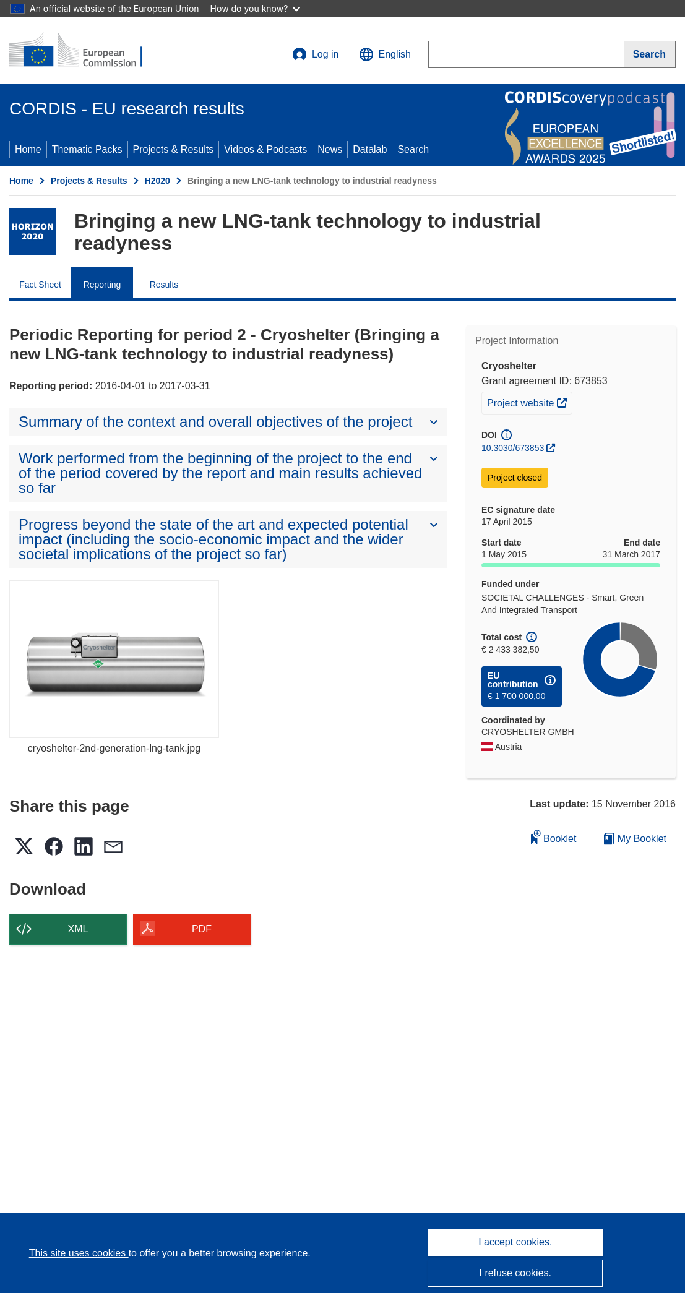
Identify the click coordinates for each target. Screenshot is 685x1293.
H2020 (157, 181)
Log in (315, 54)
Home (28, 149)
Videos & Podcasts (265, 149)
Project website (529, 401)
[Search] (650, 54)
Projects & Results (173, 149)
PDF (202, 929)
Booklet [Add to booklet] (554, 837)
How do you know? (255, 8)
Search (413, 149)
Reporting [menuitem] (102, 285)
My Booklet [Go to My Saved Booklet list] (635, 838)
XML (78, 929)
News (329, 149)
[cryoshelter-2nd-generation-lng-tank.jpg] (114, 658)
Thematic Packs (87, 149)
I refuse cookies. (516, 1273)
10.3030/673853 (512, 448)
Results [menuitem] (164, 285)
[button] (385, 54)
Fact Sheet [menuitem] (40, 285)
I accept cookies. (515, 1242)
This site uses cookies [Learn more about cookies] (79, 1253)
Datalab (370, 149)
